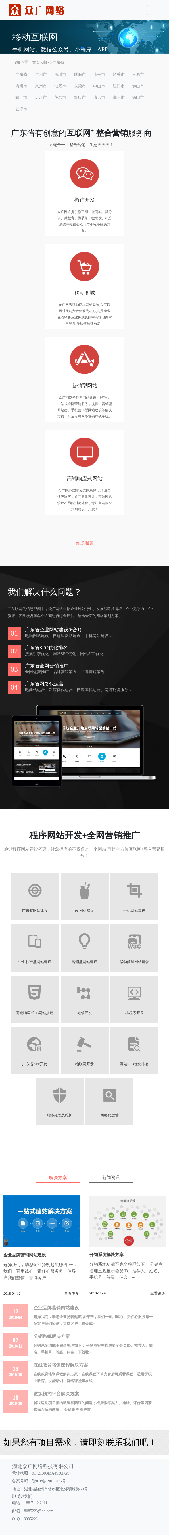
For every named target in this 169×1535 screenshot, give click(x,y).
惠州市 (41, 86)
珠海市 (80, 74)
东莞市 (80, 86)
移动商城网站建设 (134, 962)
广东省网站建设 (35, 911)
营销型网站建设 (84, 962)
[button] (82, 48)
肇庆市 (80, 97)
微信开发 (84, 1013)
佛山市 (138, 86)
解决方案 (58, 1177)
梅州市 (21, 86)
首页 (36, 62)
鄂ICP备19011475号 (49, 1481)
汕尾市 (60, 86)
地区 (46, 62)
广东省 (58, 62)
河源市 (138, 74)
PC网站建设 (84, 911)
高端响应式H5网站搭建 (34, 1013)
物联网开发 (84, 1064)
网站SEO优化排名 (134, 1064)
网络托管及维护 (59, 1115)
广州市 (41, 74)
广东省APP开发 (34, 1064)
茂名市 (60, 97)
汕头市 (99, 74)
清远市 (99, 97)
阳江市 (21, 97)
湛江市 (41, 97)
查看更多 (71, 1293)
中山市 (99, 86)
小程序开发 (134, 1013)
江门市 (119, 86)
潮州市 (119, 97)
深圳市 (60, 74)
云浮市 (21, 109)
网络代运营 (109, 1115)
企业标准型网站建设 (34, 962)
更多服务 (85, 542)
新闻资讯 (111, 1177)
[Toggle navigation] (154, 10)
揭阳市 (138, 97)
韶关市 (119, 74)
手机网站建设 (134, 911)
